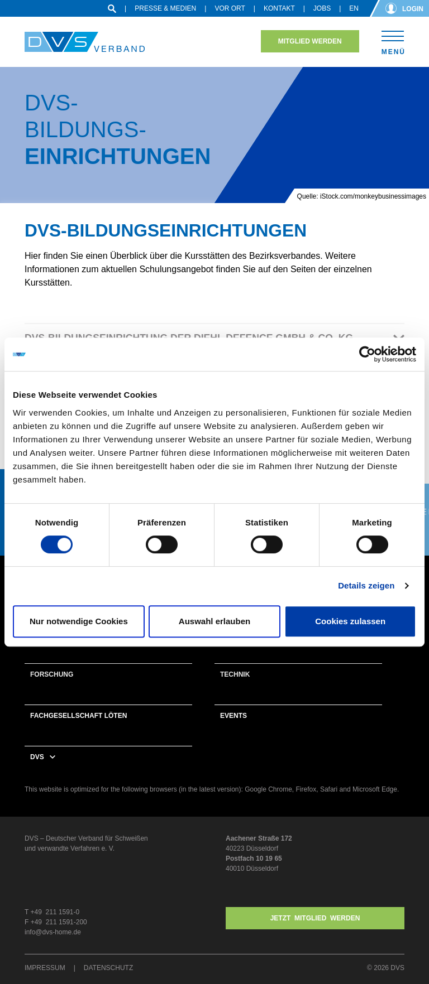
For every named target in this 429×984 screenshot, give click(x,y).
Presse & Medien (165, 8)
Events (233, 716)
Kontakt (279, 8)
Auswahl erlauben (214, 621)
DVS (37, 757)
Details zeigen (366, 585)
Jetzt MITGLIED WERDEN (315, 918)
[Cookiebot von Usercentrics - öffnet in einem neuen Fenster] (367, 354)
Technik (235, 674)
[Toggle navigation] (393, 41)
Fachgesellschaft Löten (78, 716)
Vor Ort (229, 8)
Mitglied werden (310, 41)
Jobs (322, 8)
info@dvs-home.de (53, 932)
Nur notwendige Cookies (79, 621)
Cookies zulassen (350, 621)
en (354, 8)
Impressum (45, 968)
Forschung (51, 674)
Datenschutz (108, 968)
